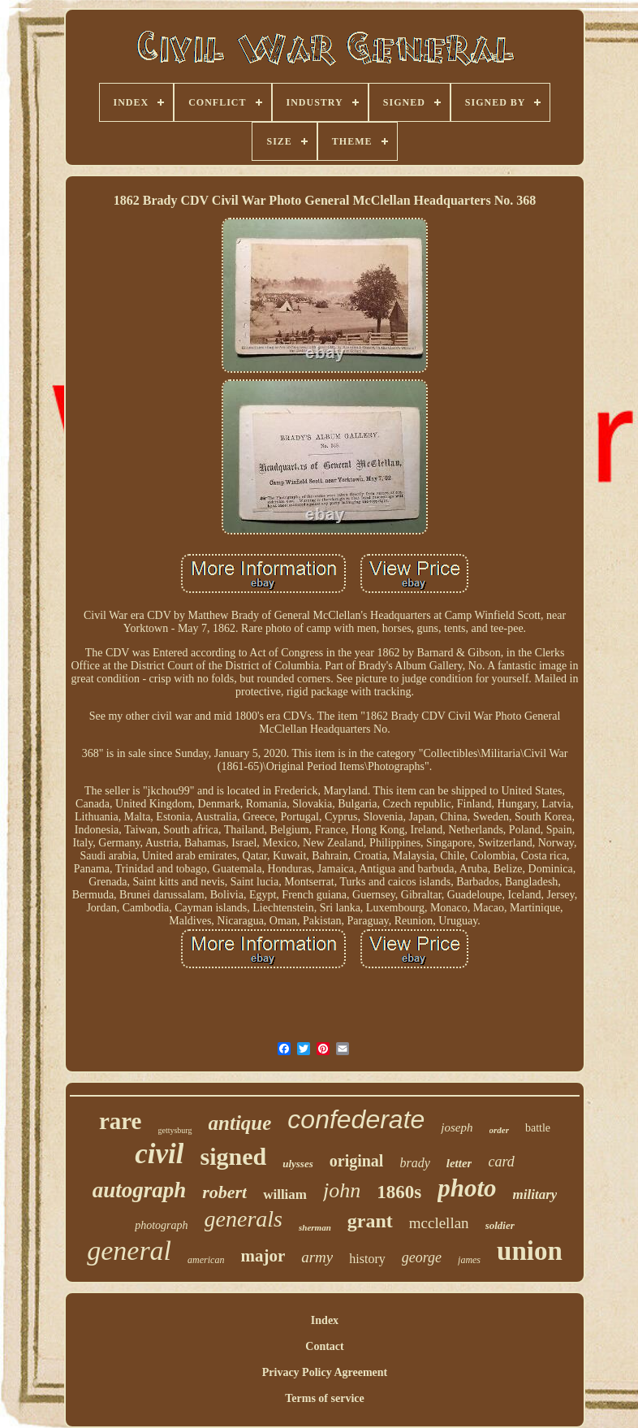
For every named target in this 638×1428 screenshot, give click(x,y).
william (285, 1194)
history (367, 1259)
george (422, 1257)
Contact (324, 1346)
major (262, 1256)
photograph (161, 1225)
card (501, 1161)
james (469, 1260)
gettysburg (174, 1130)
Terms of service (324, 1398)
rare (120, 1121)
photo (467, 1188)
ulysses (297, 1164)
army (317, 1257)
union (530, 1251)
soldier (500, 1225)
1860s (399, 1192)
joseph (456, 1127)
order (499, 1130)
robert (224, 1192)
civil (159, 1154)
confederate (356, 1119)
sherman (315, 1227)
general (129, 1250)
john (341, 1190)
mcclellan (439, 1222)
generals (243, 1218)
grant (370, 1220)
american (206, 1260)
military (535, 1194)
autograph (140, 1190)
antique (240, 1123)
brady (414, 1163)
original (357, 1161)
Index (324, 1320)
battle (537, 1128)
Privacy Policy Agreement (324, 1372)
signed (233, 1156)
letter (459, 1163)
